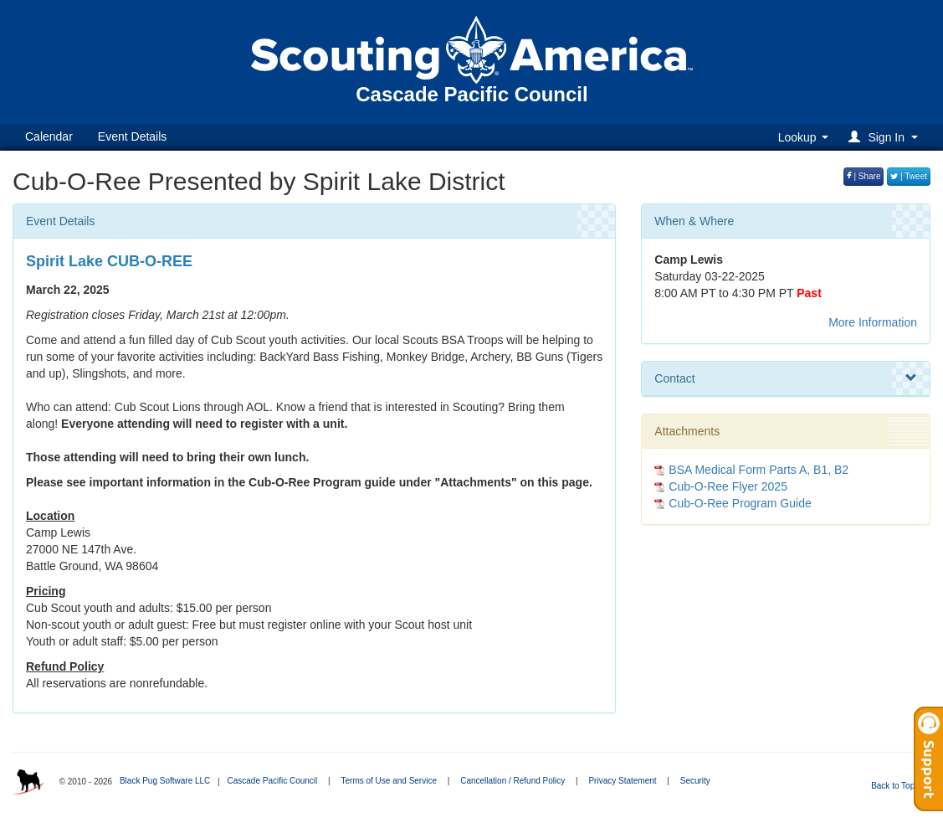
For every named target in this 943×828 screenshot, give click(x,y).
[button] (885, 137)
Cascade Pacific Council (272, 780)
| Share (864, 176)
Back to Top (898, 785)
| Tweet (908, 176)
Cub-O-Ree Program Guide (740, 503)
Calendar (49, 136)
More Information (872, 322)
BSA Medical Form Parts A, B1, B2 (758, 469)
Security (695, 780)
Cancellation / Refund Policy (512, 780)
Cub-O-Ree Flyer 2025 (728, 486)
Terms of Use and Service (389, 780)
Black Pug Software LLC (165, 780)
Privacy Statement (622, 780)
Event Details (132, 136)
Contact (785, 378)
